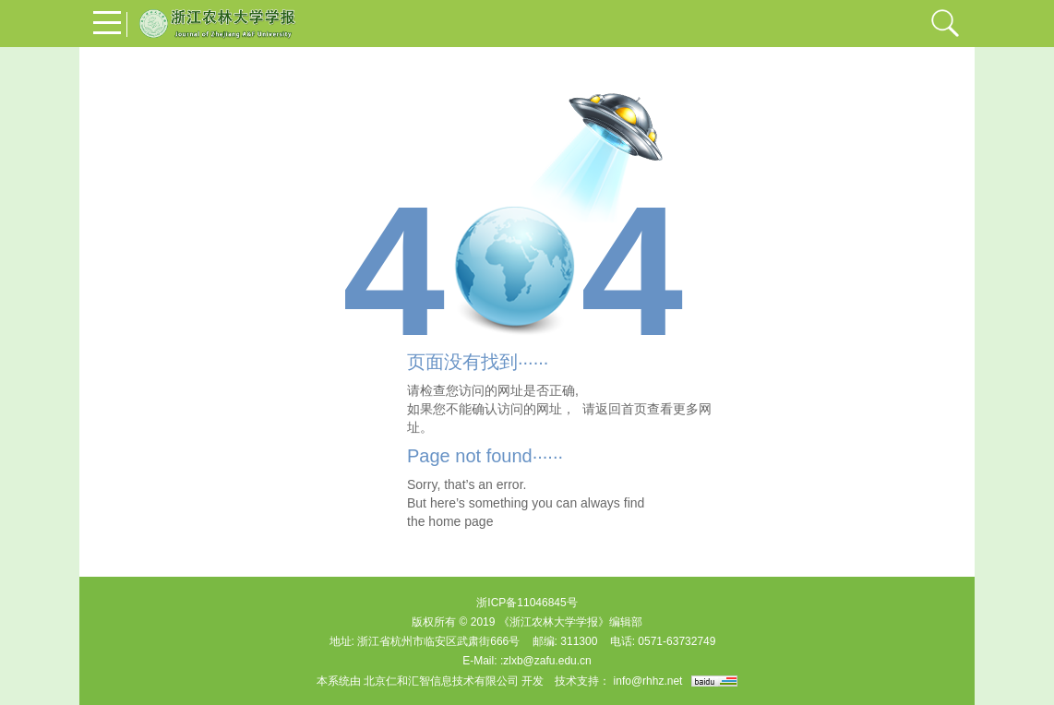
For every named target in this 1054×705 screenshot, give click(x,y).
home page (460, 521)
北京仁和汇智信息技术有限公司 (441, 681)
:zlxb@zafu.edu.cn (546, 660)
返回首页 (621, 408)
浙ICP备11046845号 (526, 602)
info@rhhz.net (648, 681)
